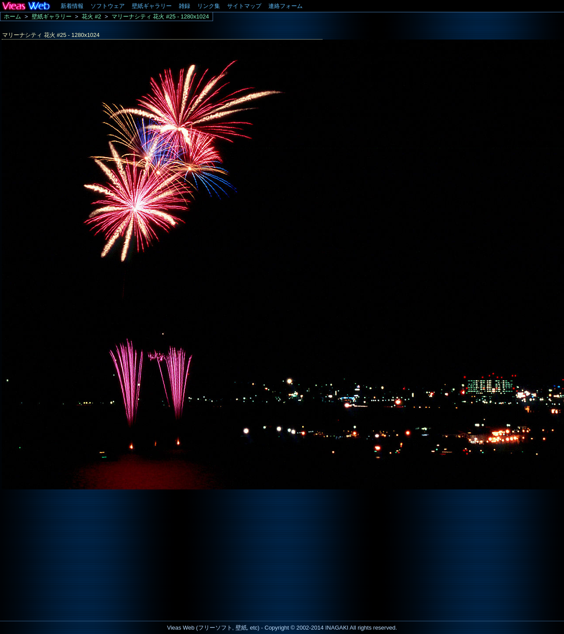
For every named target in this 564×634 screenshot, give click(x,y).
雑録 (184, 6)
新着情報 (72, 6)
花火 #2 (91, 16)
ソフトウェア (107, 6)
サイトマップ (244, 6)
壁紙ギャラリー (152, 6)
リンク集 (208, 6)
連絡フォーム (285, 6)
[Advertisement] (74, 552)
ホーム (12, 16)
